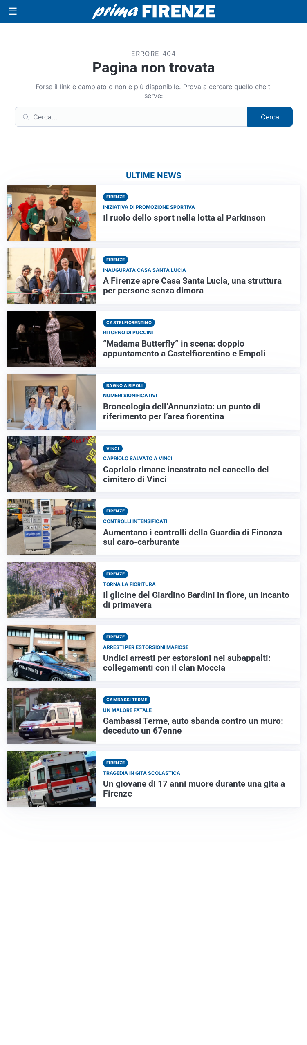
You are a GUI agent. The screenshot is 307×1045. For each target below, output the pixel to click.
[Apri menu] (13, 11)
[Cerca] (131, 117)
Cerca (270, 117)
